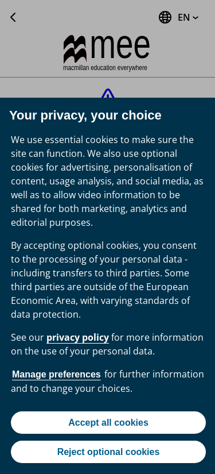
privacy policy (77, 337)
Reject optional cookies (108, 452)
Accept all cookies (108, 422)
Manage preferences (56, 374)
